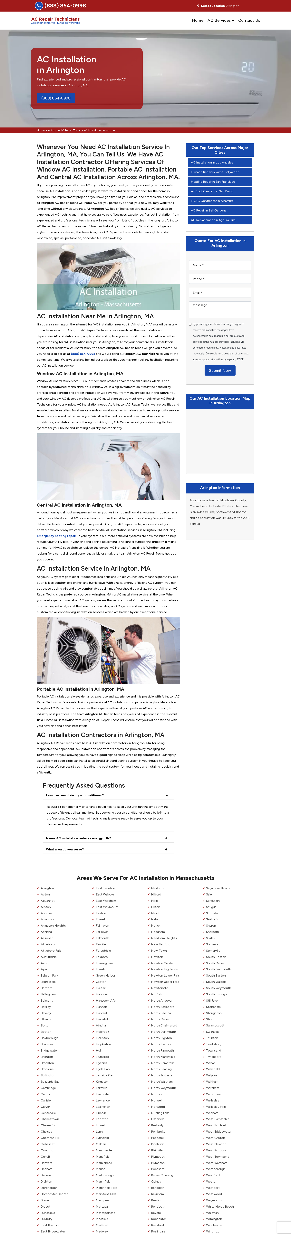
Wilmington (214, 1219)
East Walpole (105, 894)
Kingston (102, 1081)
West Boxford (216, 1125)
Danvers (46, 1163)
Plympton (158, 1163)
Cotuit (45, 1156)
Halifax (101, 988)
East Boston (50, 1225)
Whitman (212, 1213)
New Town (159, 950)
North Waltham (162, 1081)
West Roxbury (216, 1150)
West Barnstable (217, 1119)
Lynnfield (102, 1138)
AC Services (219, 20)
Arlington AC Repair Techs (64, 130)
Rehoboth (158, 1206)
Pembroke (158, 1131)
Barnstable (48, 982)
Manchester (104, 1150)
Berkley (46, 1007)
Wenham (212, 1113)
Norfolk (156, 994)
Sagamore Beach (218, 888)
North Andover (161, 1000)
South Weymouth (218, 988)
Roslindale (158, 1231)
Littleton (102, 1119)
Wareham (212, 1088)
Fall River (102, 932)
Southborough (216, 994)
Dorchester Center (54, 1194)
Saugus (211, 907)
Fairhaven (102, 925)
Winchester (214, 1225)
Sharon (211, 925)
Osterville (157, 1119)
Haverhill (102, 1019)
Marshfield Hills (106, 1188)
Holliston (102, 1038)
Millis (154, 901)
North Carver (160, 1019)
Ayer (44, 969)
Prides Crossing (162, 1175)
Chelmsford (49, 1125)
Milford (156, 894)
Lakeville (101, 1088)
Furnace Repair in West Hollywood (215, 172)
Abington (47, 888)
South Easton (216, 975)
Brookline (47, 1069)
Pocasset (158, 1169)
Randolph (157, 1188)
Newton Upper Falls (165, 982)
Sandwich (213, 901)
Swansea (212, 1032)
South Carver (215, 963)
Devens (46, 1175)
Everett (101, 919)
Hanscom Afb (106, 1000)
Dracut (45, 1206)
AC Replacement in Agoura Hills (213, 220)
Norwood (158, 1107)
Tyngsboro (213, 1057)
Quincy (156, 1181)
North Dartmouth (163, 1032)
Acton (45, 894)
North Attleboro (162, 1007)
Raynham (157, 1194)
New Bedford (160, 944)
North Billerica (161, 1013)
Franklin (101, 969)
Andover (47, 913)
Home (198, 20)
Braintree (47, 1044)
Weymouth (214, 1200)
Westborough (216, 1169)
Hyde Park (103, 1069)
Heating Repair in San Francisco (213, 181)
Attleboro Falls (51, 950)
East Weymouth (107, 907)
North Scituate (161, 1075)
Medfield (102, 1219)
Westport (213, 1188)
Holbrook (102, 1032)
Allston (46, 907)
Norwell (156, 1100)
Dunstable (48, 1213)
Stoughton (214, 1013)
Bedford (46, 988)
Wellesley (212, 1100)
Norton (156, 1094)
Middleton (158, 888)
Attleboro (48, 944)
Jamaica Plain (105, 1075)
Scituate (212, 913)
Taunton (212, 1038)
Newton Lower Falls (165, 975)
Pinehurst (158, 1144)
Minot (155, 913)
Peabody (157, 1125)
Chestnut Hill (50, 1138)
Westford (213, 1175)
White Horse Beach (220, 1206)
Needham (158, 932)
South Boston (216, 957)
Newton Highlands (164, 969)
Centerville (48, 1113)
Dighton (46, 1181)
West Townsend (217, 1156)
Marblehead (104, 1163)
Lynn (99, 1131)
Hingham (102, 1025)
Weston (211, 1181)
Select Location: (213, 5)
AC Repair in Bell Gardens (208, 210)
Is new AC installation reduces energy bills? (78, 838)
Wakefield (213, 1069)
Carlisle (46, 1100)
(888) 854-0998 (65, 5)
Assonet (47, 938)
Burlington (48, 1075)
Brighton (47, 1057)
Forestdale (103, 950)
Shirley (210, 938)
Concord (47, 1150)
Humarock (103, 1057)
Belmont (47, 1000)
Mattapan (103, 1206)
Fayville (101, 944)
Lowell (100, 1125)
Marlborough (105, 1175)
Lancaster (103, 1094)
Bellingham (48, 994)
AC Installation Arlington (99, 130)
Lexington (103, 1107)
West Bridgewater (218, 1131)
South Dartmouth (218, 969)
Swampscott (215, 1025)
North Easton (161, 1044)
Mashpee (102, 1200)
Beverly (46, 1013)
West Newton (216, 1144)
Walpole (211, 1075)
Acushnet (48, 901)
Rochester (158, 1219)
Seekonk (212, 919)
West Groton (215, 1138)
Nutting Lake (160, 1113)
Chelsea (46, 1131)
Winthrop (212, 1231)
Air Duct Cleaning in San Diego (212, 191)
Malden (101, 1144)
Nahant (156, 919)
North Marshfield (163, 1057)
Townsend (213, 1050)
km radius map (220, 441)
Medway (102, 1231)
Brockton (47, 1063)
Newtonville (159, 988)
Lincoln (101, 1113)
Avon (44, 963)
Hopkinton (103, 1044)
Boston (46, 1032)
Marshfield (103, 1181)
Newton (157, 957)
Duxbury (46, 1219)
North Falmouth (162, 1050)
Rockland (157, 1225)
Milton (155, 907)
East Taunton (105, 888)
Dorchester (49, 1188)
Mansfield (103, 1156)
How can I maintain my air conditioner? (75, 795)
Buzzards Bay (50, 1081)
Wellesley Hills (216, 1107)
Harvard (101, 1013)
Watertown (214, 1094)
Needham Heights (164, 938)
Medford (102, 1225)
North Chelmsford (164, 1025)
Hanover (102, 994)
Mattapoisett (105, 1213)
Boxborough (49, 1038)
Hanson (101, 1007)
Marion (100, 1169)
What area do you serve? (65, 849)
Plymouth (158, 1156)
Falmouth (102, 938)
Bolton (45, 1025)
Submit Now (220, 370)
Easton (101, 913)
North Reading (161, 1069)
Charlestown (50, 1119)
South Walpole (216, 982)
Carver (45, 1107)
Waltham (212, 1081)
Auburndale (49, 957)
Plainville (157, 1150)
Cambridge (48, 1088)
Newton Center (162, 963)
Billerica (46, 1019)
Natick (155, 925)
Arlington (47, 919)
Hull (98, 1050)
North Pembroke (163, 1063)
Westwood (214, 1194)
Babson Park (49, 975)
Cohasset (48, 1144)
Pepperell (157, 1138)
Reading (156, 1200)
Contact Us (249, 20)
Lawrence (103, 1100)
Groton (101, 982)
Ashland (46, 932)
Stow (210, 1019)
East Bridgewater (53, 1231)
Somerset (213, 944)
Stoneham (213, 1007)
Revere (156, 1213)
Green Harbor (105, 975)
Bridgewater (49, 1050)
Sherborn (212, 932)
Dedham (46, 1169)
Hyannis (101, 1063)
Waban (211, 1063)
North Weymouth (163, 1088)
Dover (45, 1200)
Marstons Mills (106, 1194)
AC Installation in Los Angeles (212, 162)
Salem (210, 894)
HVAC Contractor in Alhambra (212, 201)
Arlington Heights (53, 925)
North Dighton (161, 1038)
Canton (46, 1094)
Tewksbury (213, 1044)
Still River (212, 1000)
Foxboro (102, 957)
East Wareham (106, 901)
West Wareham (216, 1163)
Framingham (104, 963)
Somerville (213, 950)
